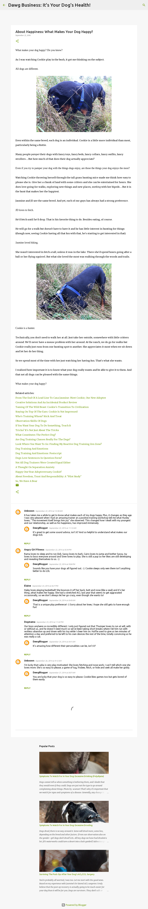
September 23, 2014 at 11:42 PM (49, 622)
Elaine (27, 585)
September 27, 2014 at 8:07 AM (62, 673)
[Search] (94, 5)
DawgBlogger (40, 528)
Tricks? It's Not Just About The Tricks (37, 430)
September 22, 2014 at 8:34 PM (58, 550)
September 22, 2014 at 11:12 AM (62, 528)
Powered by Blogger (74, 905)
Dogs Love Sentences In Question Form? (38, 457)
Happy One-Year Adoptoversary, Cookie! (38, 471)
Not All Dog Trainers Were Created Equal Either (43, 462)
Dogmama (29, 622)
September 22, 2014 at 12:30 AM (48, 511)
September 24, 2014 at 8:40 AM (62, 600)
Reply (27, 543)
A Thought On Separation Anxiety (34, 467)
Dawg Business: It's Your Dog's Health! (49, 5)
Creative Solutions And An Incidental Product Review (46, 402)
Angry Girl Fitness (34, 549)
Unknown (29, 511)
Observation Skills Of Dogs (31, 420)
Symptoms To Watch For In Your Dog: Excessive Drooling (65, 825)
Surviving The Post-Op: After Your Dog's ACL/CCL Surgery (66, 874)
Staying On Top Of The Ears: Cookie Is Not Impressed (47, 411)
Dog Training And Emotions (32, 448)
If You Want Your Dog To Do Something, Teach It (43, 425)
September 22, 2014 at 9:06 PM (62, 564)
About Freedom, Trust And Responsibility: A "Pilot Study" (48, 476)
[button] (17, 41)
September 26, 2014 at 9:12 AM (48, 661)
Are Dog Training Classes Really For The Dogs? (43, 439)
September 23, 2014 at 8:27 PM (45, 586)
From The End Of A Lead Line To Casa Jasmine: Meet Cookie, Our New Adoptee (60, 397)
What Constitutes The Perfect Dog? (35, 434)
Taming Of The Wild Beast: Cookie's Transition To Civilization (52, 407)
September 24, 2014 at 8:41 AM (62, 642)
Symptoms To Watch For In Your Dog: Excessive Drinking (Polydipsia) (71, 776)
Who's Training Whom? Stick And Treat (38, 416)
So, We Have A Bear (26, 481)
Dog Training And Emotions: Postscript (38, 453)
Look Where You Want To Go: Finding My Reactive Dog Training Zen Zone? (58, 444)
